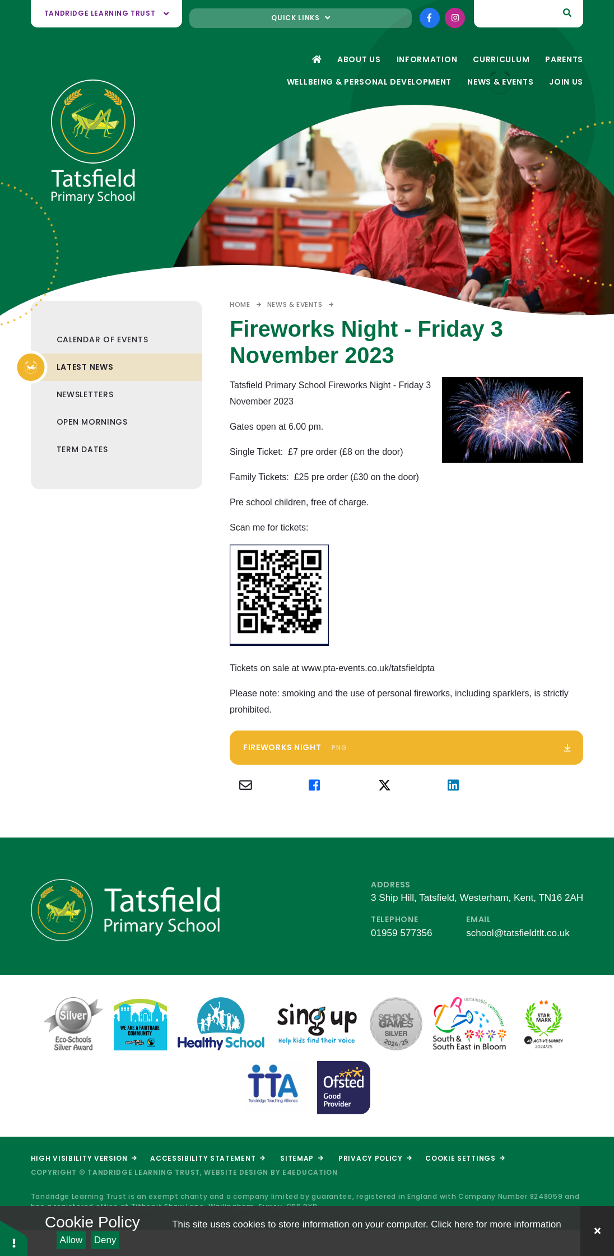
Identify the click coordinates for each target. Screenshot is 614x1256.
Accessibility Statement (207, 1158)
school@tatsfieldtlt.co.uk (518, 933)
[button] (14, 1238)
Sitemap (301, 1158)
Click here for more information (496, 1224)
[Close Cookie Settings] (597, 1231)
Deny (105, 1240)
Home (240, 304)
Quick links (300, 17)
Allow (71, 1240)
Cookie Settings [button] (465, 1158)
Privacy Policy (375, 1158)
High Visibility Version (84, 1158)
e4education (310, 1172)
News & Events (295, 304)
